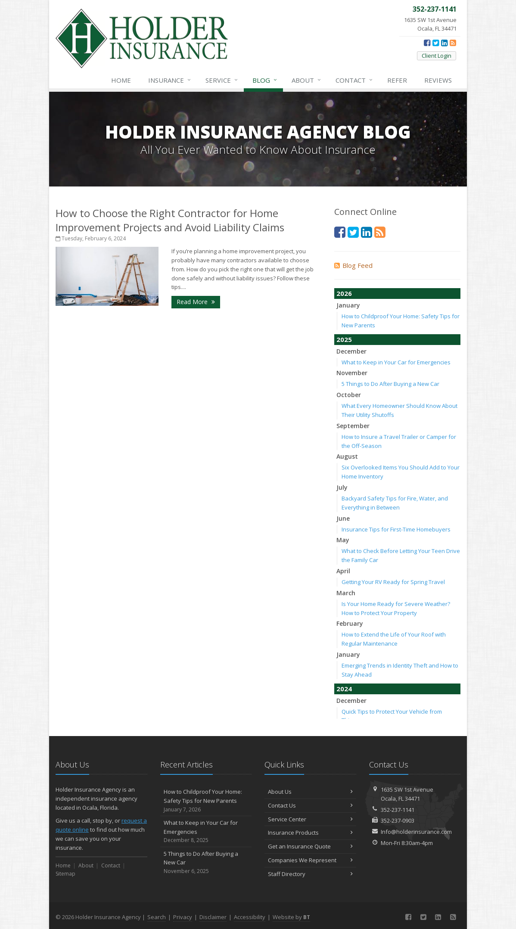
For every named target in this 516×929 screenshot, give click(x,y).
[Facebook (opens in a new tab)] (427, 42)
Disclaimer (213, 917)
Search (156, 917)
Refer (397, 80)
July (342, 487)
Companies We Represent (310, 860)
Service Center (310, 819)
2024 (344, 688)
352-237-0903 (397, 820)
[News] (453, 42)
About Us (310, 791)
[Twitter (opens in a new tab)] (435, 42)
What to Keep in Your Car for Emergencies (396, 362)
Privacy (182, 917)
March (345, 593)
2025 (344, 339)
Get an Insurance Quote (310, 846)
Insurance (170, 80)
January (348, 305)
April (343, 571)
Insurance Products (310, 832)
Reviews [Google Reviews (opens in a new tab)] (438, 80)
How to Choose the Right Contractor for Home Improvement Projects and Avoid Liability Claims (170, 220)
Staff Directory (310, 874)
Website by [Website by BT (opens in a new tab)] (291, 917)
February (349, 623)
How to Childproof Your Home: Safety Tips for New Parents (206, 801)
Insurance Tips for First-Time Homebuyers (396, 529)
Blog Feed (353, 265)
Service (222, 80)
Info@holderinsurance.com (416, 832)
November (351, 373)
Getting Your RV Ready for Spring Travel (393, 582)
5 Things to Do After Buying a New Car (390, 384)
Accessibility (249, 917)
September (353, 426)
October (348, 395)
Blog (265, 80)
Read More (196, 302)
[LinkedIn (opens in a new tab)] (444, 42)
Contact (354, 80)
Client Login (436, 55)
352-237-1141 (397, 810)
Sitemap (65, 873)
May (342, 540)
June (343, 518)
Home (121, 80)
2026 (344, 293)
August (347, 456)
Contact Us (310, 805)
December (351, 351)
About (307, 80)
